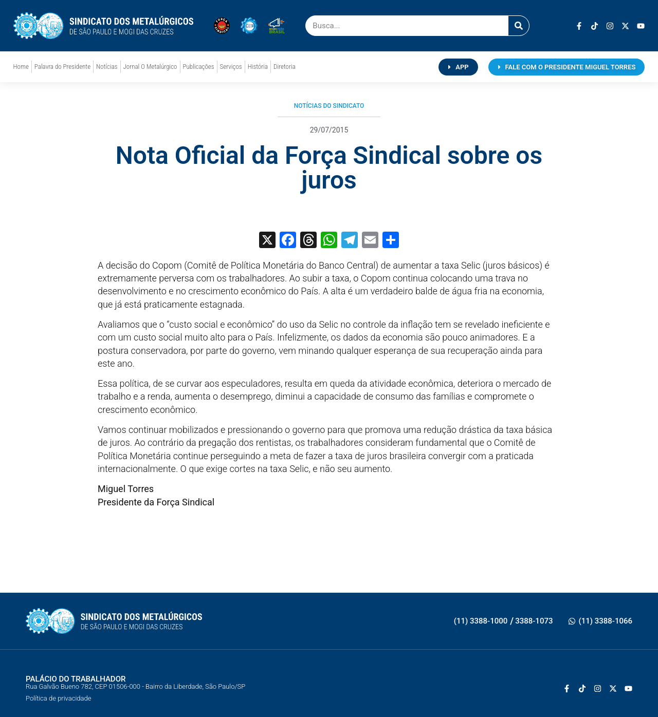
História (258, 66)
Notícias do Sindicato (329, 105)
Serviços (231, 66)
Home (21, 66)
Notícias (106, 66)
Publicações (198, 66)
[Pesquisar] (518, 25)
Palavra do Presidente (62, 66)
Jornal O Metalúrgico (150, 66)
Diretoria (284, 66)
